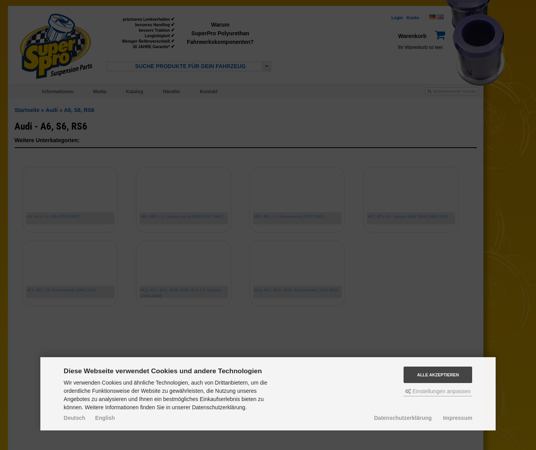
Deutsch (74, 418)
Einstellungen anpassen (438, 391)
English (105, 418)
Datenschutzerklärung (403, 418)
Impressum (458, 418)
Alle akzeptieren (438, 374)
